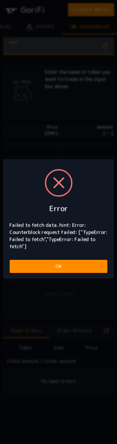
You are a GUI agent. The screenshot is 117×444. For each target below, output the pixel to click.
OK (58, 266)
